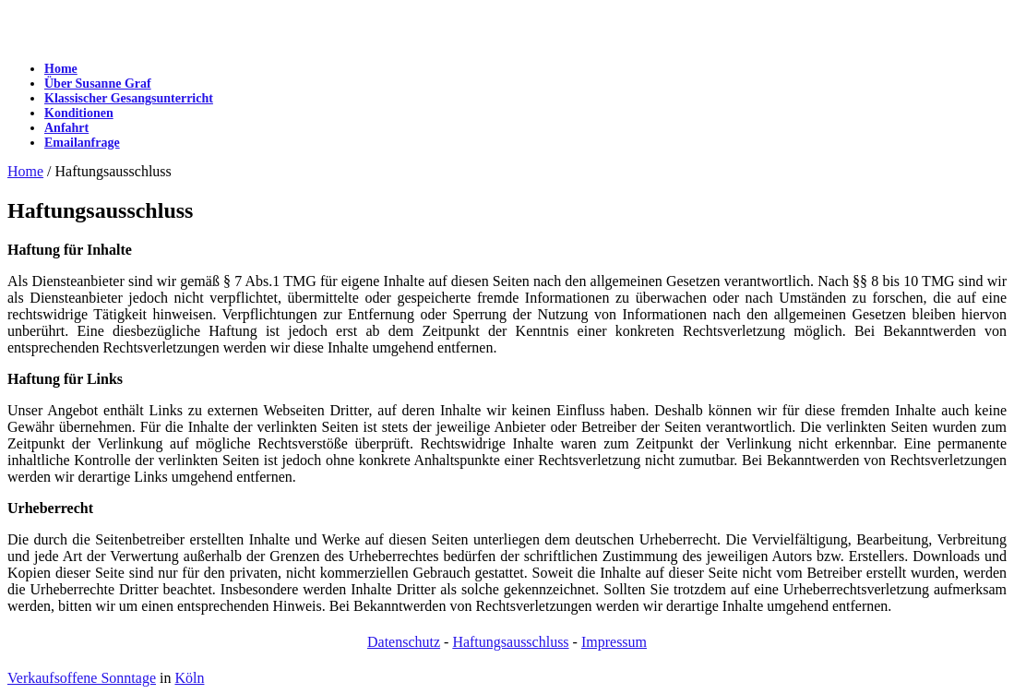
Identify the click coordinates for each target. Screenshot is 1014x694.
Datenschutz (403, 642)
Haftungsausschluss (510, 642)
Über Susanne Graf (97, 83)
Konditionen (78, 113)
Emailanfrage (82, 143)
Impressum (614, 642)
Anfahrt (66, 128)
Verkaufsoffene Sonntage (81, 678)
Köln (189, 678)
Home (61, 69)
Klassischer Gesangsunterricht (128, 98)
